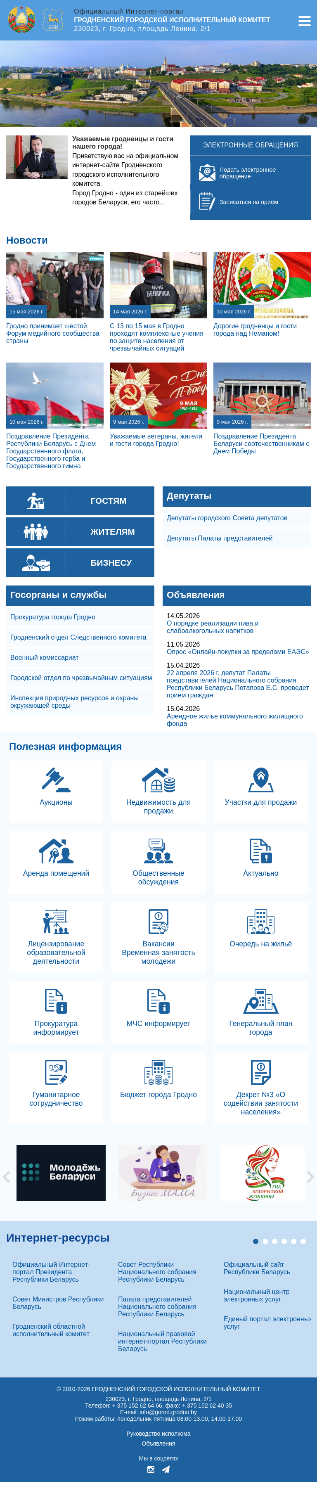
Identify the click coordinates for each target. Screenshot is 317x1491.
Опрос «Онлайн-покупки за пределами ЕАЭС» (238, 651)
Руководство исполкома (158, 1442)
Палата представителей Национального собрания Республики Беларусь (157, 1316)
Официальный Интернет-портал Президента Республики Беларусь (51, 1281)
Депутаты (189, 496)
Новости (27, 240)
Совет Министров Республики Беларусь (58, 1312)
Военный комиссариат (44, 657)
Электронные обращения (250, 145)
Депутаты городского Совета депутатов (227, 517)
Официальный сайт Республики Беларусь (257, 1277)
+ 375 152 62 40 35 (207, 1414)
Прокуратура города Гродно (52, 617)
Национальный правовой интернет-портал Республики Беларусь (162, 1350)
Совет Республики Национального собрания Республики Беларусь (157, 1281)
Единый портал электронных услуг (268, 1332)
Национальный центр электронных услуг (257, 1304)
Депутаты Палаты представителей (220, 538)
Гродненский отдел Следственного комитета (78, 637)
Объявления (196, 595)
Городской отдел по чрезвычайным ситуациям (81, 677)
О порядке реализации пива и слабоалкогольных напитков (213, 627)
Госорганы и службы (58, 595)
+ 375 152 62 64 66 (137, 1414)
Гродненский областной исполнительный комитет (51, 1339)
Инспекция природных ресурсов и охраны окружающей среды (74, 702)
